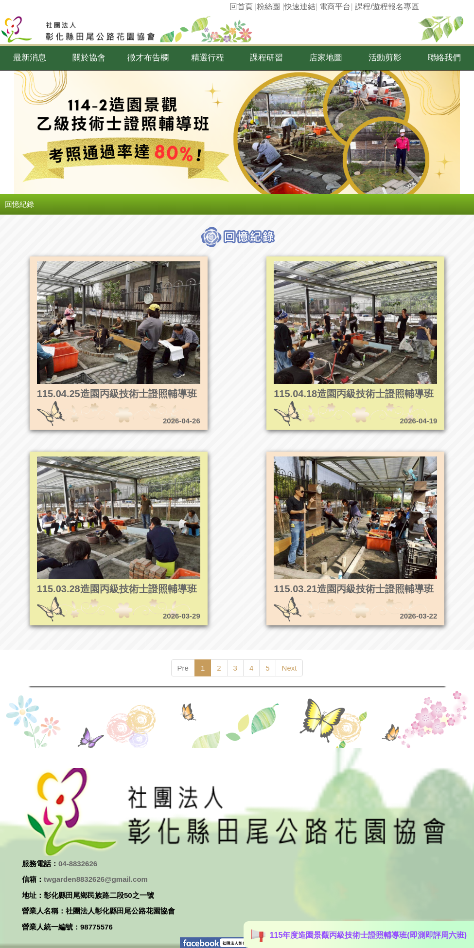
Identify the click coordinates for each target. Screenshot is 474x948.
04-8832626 (77, 863)
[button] (29, 58)
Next (289, 668)
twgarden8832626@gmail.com (96, 879)
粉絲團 (268, 6)
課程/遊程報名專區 (387, 6)
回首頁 (241, 6)
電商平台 (335, 6)
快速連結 (300, 6)
